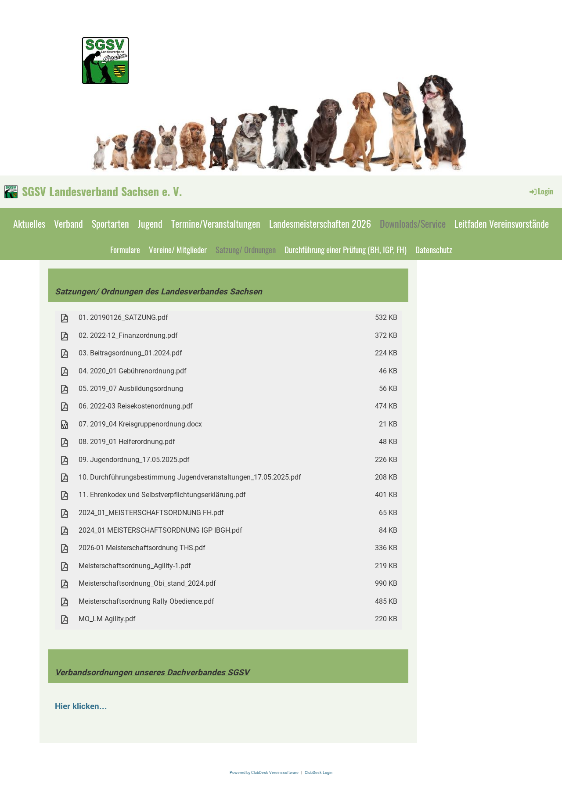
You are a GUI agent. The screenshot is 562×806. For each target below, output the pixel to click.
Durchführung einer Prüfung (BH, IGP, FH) (346, 249)
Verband (68, 223)
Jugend (150, 223)
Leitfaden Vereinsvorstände (501, 223)
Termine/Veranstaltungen (215, 223)
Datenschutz (433, 249)
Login (540, 191)
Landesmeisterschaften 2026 (320, 223)
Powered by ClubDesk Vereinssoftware (264, 772)
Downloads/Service (413, 223)
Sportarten (110, 223)
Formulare (125, 249)
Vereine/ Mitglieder (178, 249)
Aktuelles (29, 223)
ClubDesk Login (318, 772)
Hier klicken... (81, 706)
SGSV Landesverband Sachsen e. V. (102, 191)
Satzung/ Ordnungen (246, 249)
